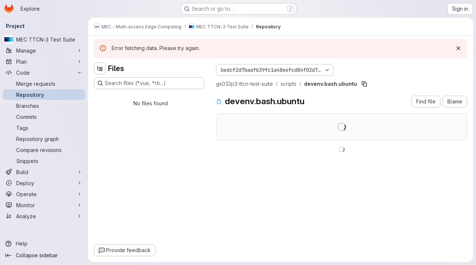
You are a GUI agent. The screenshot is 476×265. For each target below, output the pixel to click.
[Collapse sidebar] (44, 255)
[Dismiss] (458, 48)
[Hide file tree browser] (100, 68)
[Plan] (44, 61)
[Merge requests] (44, 83)
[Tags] (44, 128)
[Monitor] (44, 205)
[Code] (44, 72)
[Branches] (44, 105)
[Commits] (44, 117)
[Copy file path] (364, 84)
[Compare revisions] (44, 150)
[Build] (44, 172)
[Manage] (44, 50)
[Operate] (44, 194)
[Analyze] (44, 216)
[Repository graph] (44, 139)
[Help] (44, 244)
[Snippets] (44, 161)
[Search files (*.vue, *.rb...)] (149, 83)
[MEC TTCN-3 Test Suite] (44, 39)
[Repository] (44, 94)
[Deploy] (44, 183)
